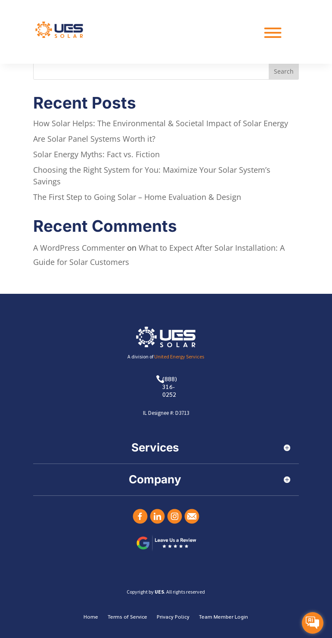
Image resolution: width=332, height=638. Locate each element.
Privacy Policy (173, 616)
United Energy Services (179, 356)
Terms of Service (127, 616)
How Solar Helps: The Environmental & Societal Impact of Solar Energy (160, 123)
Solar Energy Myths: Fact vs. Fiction (96, 154)
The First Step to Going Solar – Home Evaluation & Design (137, 197)
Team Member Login (223, 616)
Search (284, 71)
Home (91, 616)
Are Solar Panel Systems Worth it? (94, 139)
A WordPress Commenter (79, 248)
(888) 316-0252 (169, 386)
